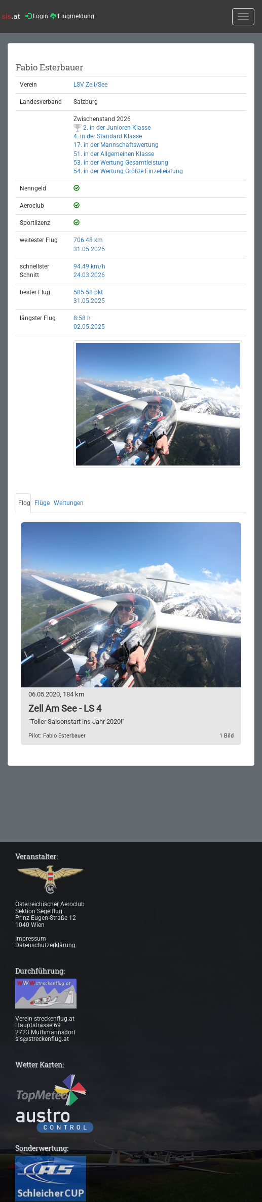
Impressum (30, 938)
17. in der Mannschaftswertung (116, 144)
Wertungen (69, 503)
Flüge (42, 503)
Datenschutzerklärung (45, 945)
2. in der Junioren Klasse (112, 127)
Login (36, 16)
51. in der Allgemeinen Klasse (113, 154)
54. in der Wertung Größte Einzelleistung (128, 171)
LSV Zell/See (90, 84)
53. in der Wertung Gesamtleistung (120, 162)
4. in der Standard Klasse (107, 136)
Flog (24, 503)
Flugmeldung (72, 16)
